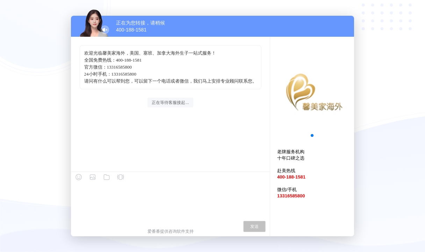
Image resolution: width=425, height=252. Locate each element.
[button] (312, 135)
